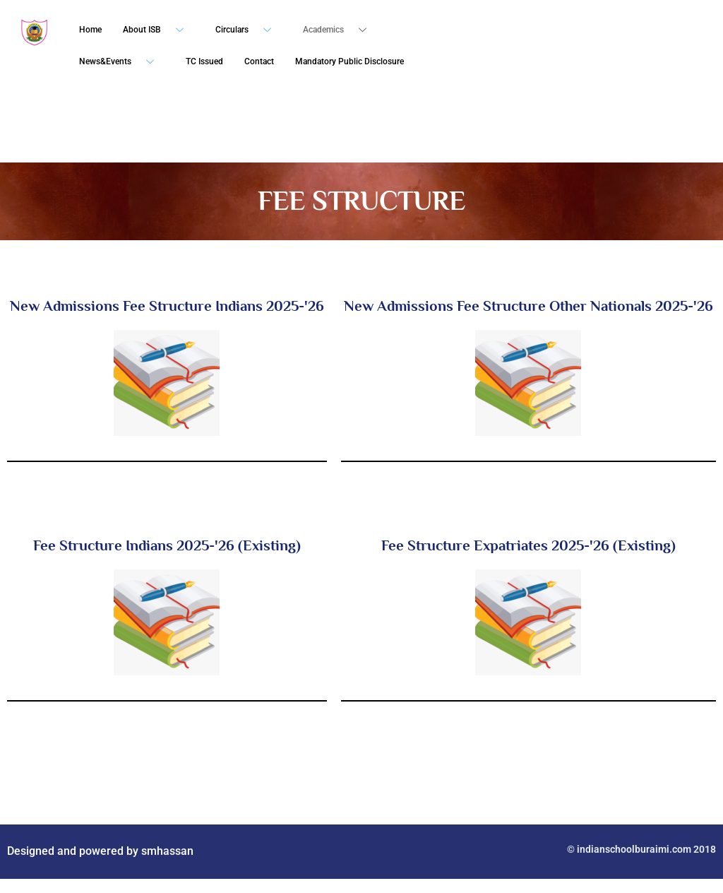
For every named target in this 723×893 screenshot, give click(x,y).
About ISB (158, 30)
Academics (340, 30)
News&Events (122, 62)
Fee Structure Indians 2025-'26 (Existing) (167, 545)
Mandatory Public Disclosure (349, 61)
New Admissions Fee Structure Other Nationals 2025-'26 (528, 305)
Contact (259, 61)
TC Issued (204, 61)
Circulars (248, 30)
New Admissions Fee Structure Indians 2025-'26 (167, 305)
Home (90, 30)
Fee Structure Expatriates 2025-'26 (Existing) (528, 545)
